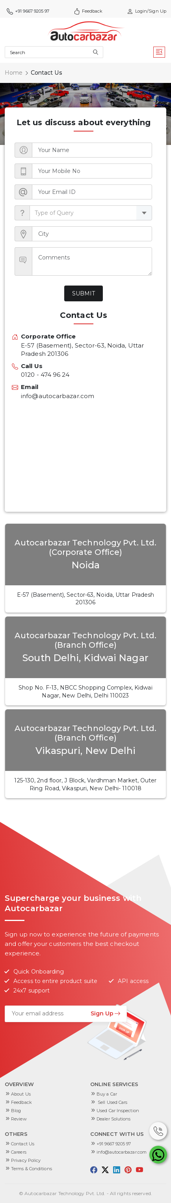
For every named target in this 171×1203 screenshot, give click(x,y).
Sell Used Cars (112, 1102)
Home (13, 72)
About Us (21, 1094)
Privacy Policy (26, 1160)
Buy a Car (107, 1094)
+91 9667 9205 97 (28, 11)
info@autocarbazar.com (122, 1152)
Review (19, 1119)
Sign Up (106, 1013)
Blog (16, 1110)
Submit (83, 293)
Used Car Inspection (118, 1110)
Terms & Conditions (31, 1168)
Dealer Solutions (114, 1119)
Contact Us (22, 1144)
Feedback (88, 11)
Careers (18, 1152)
